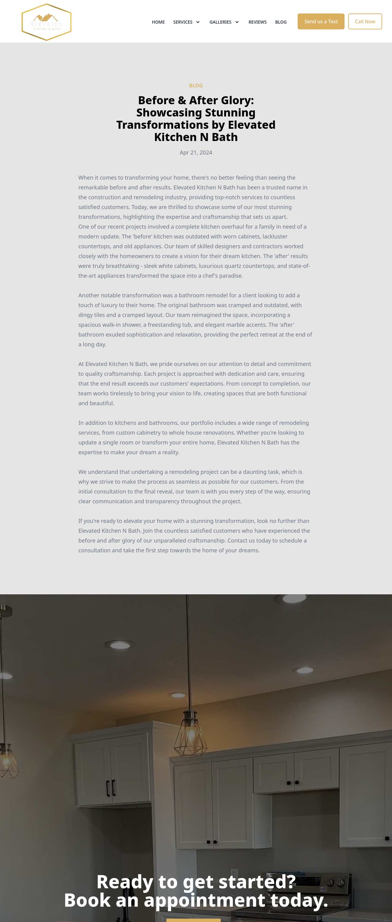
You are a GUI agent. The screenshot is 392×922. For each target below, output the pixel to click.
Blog (281, 27)
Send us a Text (321, 27)
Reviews (258, 27)
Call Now (365, 27)
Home (158, 27)
